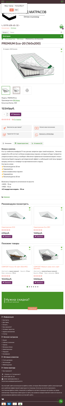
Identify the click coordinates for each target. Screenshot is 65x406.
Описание (7, 143)
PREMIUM (6, 197)
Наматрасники (7, 349)
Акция (4, 340)
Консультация (6, 28)
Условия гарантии (8, 329)
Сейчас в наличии (8, 342)
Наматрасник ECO (8, 227)
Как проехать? (7, 371)
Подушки (5, 351)
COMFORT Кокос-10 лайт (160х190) (15, 267)
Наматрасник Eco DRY (42, 227)
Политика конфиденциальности (12, 381)
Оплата (4, 324)
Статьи (4, 334)
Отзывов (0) (37, 143)
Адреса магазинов (8, 331)
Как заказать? (7, 327)
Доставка (5, 322)
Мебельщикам (7, 365)
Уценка (4, 344)
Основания (6, 354)
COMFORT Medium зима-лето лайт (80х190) (46, 268)
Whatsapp (13, 28)
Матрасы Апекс (7, 347)
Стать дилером (7, 360)
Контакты (5, 320)
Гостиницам (6, 362)
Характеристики (21, 143)
